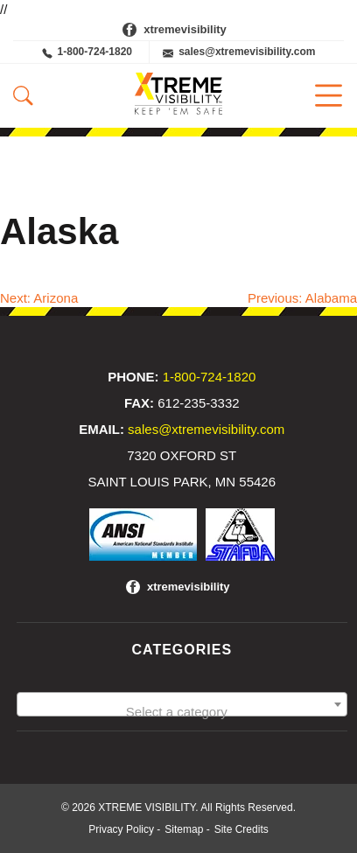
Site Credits (241, 829)
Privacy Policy (121, 829)
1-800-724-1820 (87, 52)
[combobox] (182, 704)
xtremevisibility (185, 29)
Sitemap (183, 829)
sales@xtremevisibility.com (239, 52)
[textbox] (182, 712)
